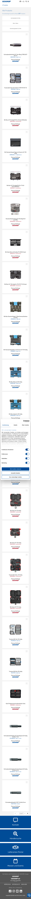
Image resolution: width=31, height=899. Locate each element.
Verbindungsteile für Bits (15, 28)
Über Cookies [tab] (25, 425)
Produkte (5, 5)
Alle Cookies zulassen (15, 469)
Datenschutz (16, 884)
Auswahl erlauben (15, 473)
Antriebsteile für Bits (15, 18)
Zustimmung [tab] (5, 425)
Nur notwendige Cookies (15, 477)
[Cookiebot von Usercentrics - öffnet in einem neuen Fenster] (23, 421)
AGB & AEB (24, 884)
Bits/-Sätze (15, 23)
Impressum (7, 884)
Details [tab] (15, 425)
